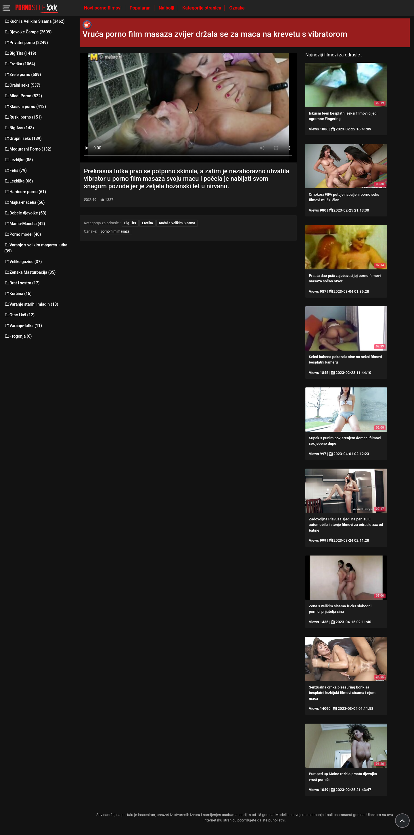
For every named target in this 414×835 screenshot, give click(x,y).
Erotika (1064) (19, 64)
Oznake (237, 8)
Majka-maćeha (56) (24, 202)
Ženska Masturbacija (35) (29, 272)
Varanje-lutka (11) (23, 325)
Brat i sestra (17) (22, 283)
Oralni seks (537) (22, 85)
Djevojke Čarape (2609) (27, 32)
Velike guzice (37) (23, 261)
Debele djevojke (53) (25, 213)
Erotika (147, 223)
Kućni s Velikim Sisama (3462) (34, 21)
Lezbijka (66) (18, 181)
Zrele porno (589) (22, 74)
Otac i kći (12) (19, 315)
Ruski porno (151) (23, 117)
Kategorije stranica (202, 8)
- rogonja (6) (18, 336)
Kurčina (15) (18, 293)
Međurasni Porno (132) (27, 149)
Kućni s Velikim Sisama (177, 223)
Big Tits (130, 223)
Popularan (141, 8)
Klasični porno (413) (25, 106)
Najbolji (167, 8)
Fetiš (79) (15, 170)
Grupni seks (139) (23, 138)
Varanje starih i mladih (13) (31, 304)
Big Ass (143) (19, 127)
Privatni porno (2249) (26, 42)
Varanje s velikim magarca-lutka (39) (35, 248)
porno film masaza (115, 231)
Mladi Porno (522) (23, 96)
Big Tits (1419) (20, 53)
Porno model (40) (22, 234)
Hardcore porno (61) (25, 191)
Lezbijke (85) (18, 159)
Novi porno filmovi (103, 8)
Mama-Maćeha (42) (24, 223)
